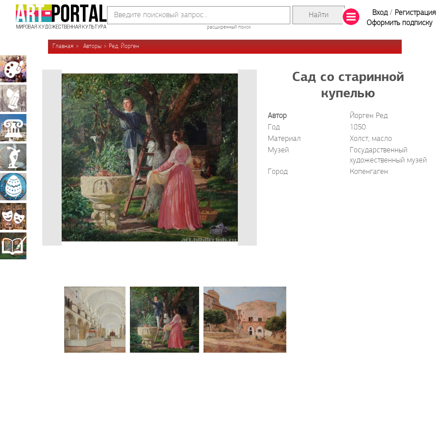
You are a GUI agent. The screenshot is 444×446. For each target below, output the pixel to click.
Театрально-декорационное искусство (13, 216)
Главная (63, 46)
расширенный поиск (229, 27)
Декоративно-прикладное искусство (13, 186)
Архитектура (13, 127)
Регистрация (415, 13)
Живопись (13, 68)
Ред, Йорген (124, 46)
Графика (13, 98)
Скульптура (13, 157)
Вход (380, 13)
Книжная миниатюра (13, 245)
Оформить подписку (399, 23)
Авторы (92, 46)
